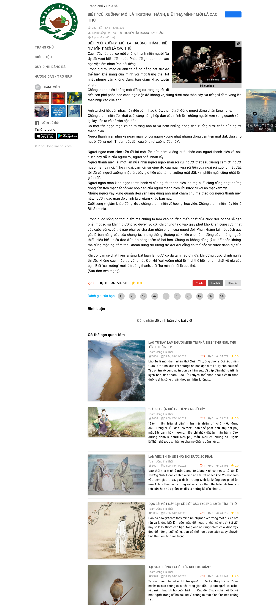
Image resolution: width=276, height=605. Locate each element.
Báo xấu (232, 283)
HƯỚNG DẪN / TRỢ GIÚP (53, 76)
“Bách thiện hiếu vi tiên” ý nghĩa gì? (176, 409)
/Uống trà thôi (46, 122)
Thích (199, 283)
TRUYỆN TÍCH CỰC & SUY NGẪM (143, 32)
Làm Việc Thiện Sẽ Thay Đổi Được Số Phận (180, 457)
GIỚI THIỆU (43, 57)
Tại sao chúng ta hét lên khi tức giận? (179, 567)
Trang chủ (95, 6)
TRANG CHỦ (44, 47)
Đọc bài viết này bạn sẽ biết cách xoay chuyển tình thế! (192, 504)
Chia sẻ (112, 6)
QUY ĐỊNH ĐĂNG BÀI (50, 67)
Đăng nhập (145, 320)
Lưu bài (215, 283)
